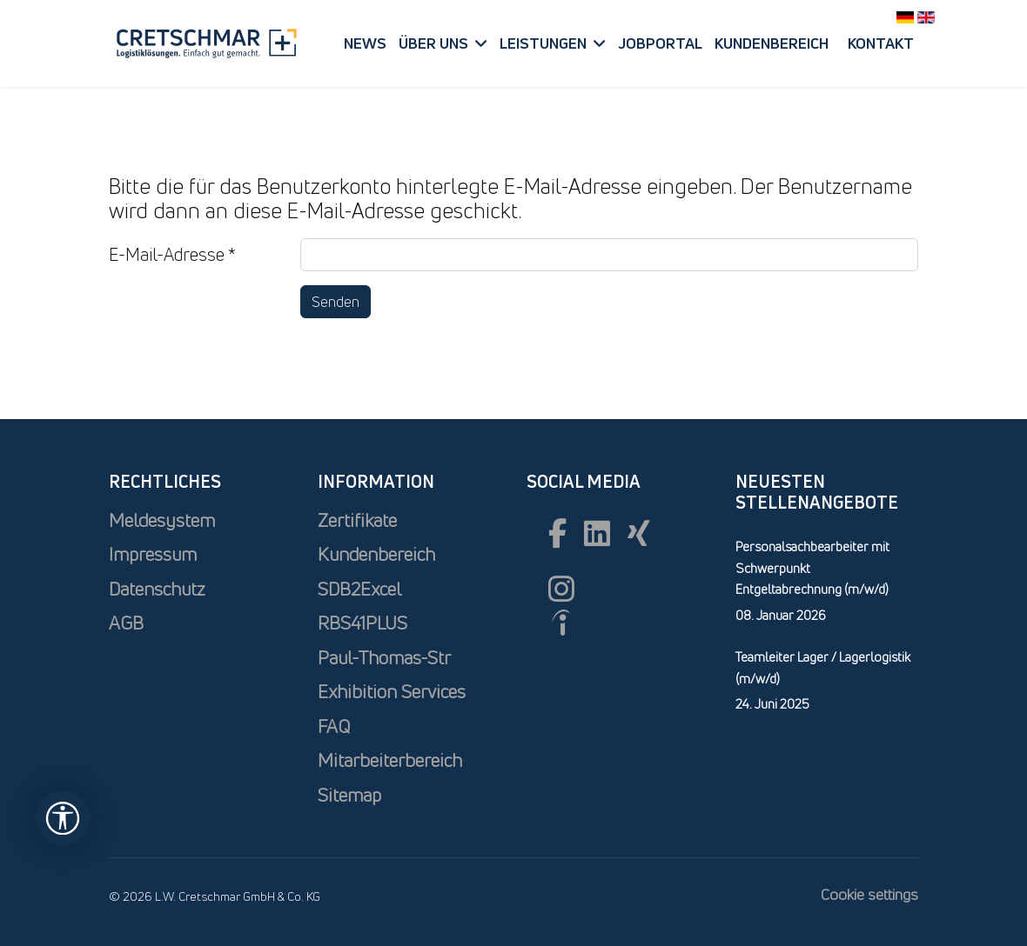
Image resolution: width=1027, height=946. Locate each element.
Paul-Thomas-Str (384, 658)
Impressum (153, 554)
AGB (126, 623)
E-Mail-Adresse (172, 254)
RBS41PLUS (362, 623)
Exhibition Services (392, 692)
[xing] (639, 533)
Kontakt (881, 43)
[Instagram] (561, 588)
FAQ (334, 726)
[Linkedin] (597, 533)
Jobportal (660, 43)
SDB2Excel (359, 589)
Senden (335, 301)
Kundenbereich (772, 43)
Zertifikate (357, 520)
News (365, 43)
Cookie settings (869, 894)
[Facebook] (557, 533)
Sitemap (349, 795)
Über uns (433, 43)
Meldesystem (162, 520)
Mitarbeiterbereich (390, 760)
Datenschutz (157, 589)
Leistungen (543, 43)
